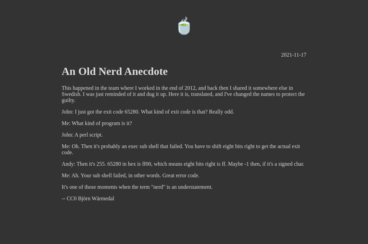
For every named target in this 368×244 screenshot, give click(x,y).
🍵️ (184, 26)
